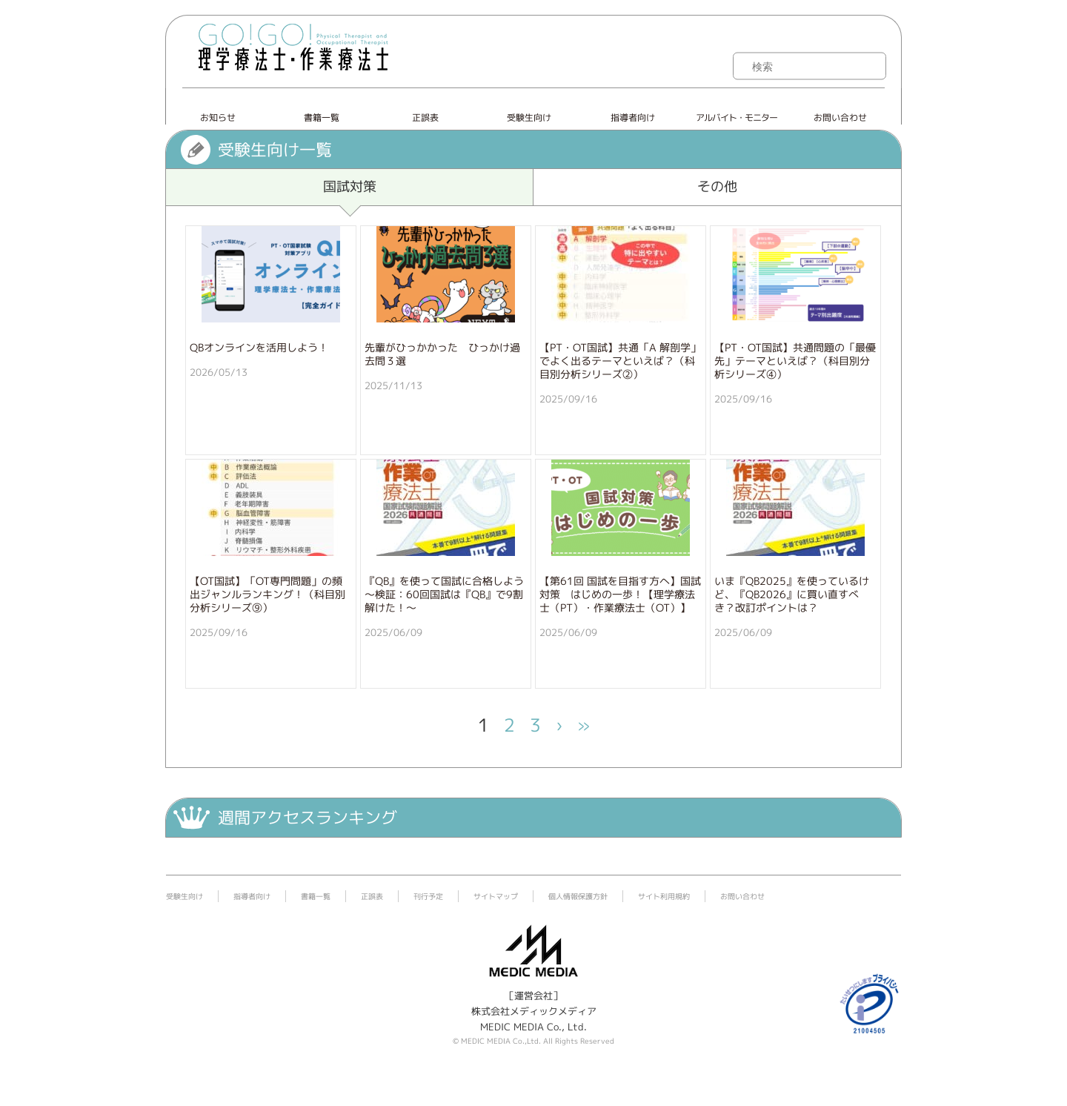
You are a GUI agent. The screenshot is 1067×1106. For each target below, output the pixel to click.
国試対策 (349, 186)
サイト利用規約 (664, 896)
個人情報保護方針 (578, 896)
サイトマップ (495, 896)
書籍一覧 (321, 117)
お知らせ (218, 117)
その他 (717, 186)
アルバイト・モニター (736, 117)
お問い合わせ (840, 117)
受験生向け (529, 117)
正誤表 (425, 117)
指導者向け (633, 117)
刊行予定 (428, 896)
